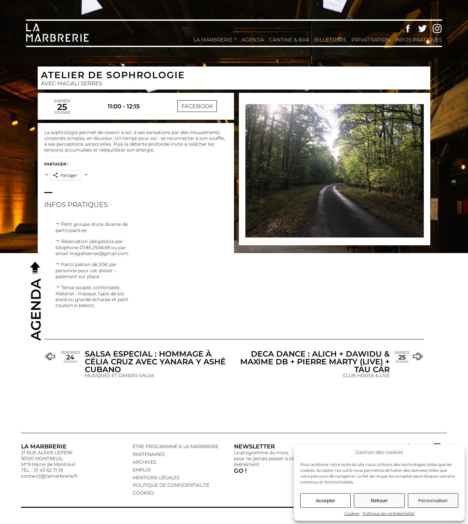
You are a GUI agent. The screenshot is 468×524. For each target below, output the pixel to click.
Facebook (408, 28)
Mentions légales (156, 478)
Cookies (351, 513)
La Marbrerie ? (215, 40)
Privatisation (370, 40)
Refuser (379, 500)
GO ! (240, 470)
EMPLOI (142, 470)
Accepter (325, 500)
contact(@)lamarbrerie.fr (49, 476)
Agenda (252, 40)
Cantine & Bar (289, 40)
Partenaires (149, 454)
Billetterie (330, 40)
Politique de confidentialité (388, 513)
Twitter (422, 28)
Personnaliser (433, 500)
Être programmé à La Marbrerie (175, 446)
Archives (144, 462)
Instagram (437, 28)
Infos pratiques (418, 40)
